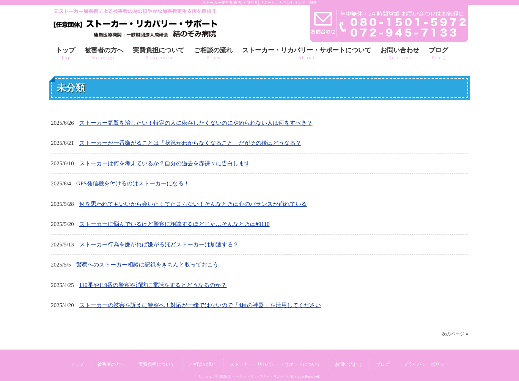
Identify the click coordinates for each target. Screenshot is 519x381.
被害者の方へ (111, 364)
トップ (77, 364)
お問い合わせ (348, 364)
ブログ (383, 364)
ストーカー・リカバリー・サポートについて (275, 364)
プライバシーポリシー (426, 364)
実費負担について (156, 364)
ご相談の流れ (202, 364)
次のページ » (455, 334)
